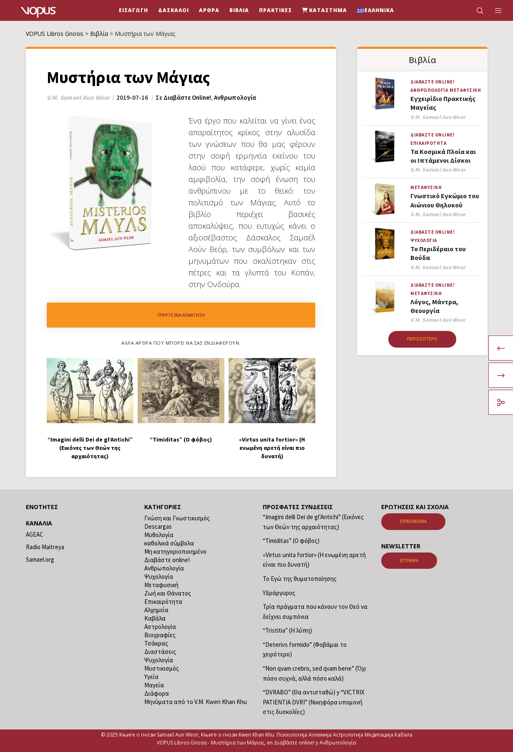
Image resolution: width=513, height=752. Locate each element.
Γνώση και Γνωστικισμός (177, 518)
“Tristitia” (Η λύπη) (287, 630)
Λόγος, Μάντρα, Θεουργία (434, 306)
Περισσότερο (422, 339)
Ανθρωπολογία (235, 97)
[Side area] (493, 10)
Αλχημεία (156, 610)
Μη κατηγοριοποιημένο (175, 551)
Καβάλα (155, 618)
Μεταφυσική (465, 90)
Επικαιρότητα (428, 143)
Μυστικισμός (161, 668)
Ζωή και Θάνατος (167, 593)
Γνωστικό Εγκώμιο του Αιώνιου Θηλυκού (444, 200)
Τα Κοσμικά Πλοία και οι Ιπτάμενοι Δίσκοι (443, 155)
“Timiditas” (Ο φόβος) (291, 541)
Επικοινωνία (413, 521)
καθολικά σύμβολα (169, 543)
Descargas (158, 526)
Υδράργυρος (279, 593)
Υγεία (151, 677)
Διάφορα (156, 693)
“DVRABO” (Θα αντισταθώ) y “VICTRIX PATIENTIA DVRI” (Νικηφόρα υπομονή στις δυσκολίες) (314, 702)
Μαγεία (154, 685)
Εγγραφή (409, 560)
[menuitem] (375, 10)
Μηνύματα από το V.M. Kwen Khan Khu (195, 702)
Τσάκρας (156, 643)
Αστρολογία (160, 627)
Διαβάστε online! (187, 97)
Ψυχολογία (423, 240)
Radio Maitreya (45, 547)
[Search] (474, 10)
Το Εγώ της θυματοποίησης (300, 579)
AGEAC (34, 534)
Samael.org (40, 559)
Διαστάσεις (160, 652)
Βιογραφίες (160, 635)
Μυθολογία (159, 535)
